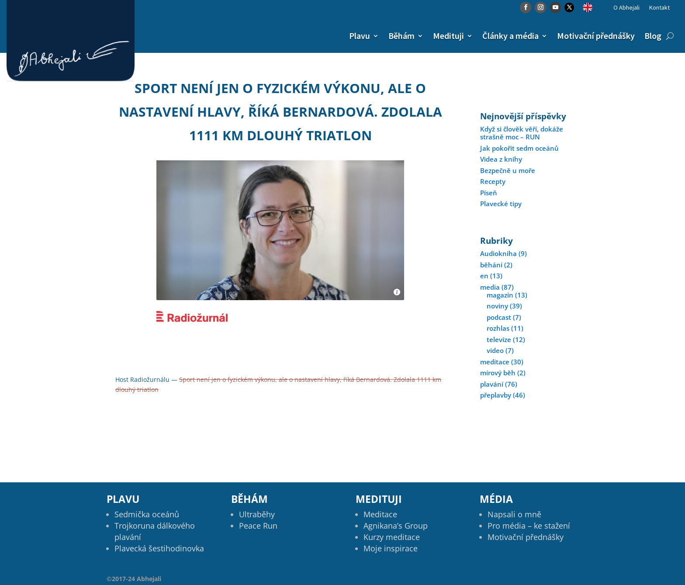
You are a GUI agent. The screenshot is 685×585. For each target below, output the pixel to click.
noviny (497, 305)
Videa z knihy (501, 159)
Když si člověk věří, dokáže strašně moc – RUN (521, 133)
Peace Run (258, 525)
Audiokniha (498, 253)
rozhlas (498, 328)
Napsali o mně (514, 514)
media (490, 287)
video (495, 350)
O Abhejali (626, 7)
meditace (494, 361)
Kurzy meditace (391, 537)
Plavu (359, 35)
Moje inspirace (390, 548)
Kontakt (659, 7)
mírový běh (497, 372)
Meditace (380, 514)
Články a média (510, 35)
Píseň (488, 192)
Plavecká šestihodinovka (159, 548)
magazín (500, 295)
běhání (491, 264)
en (484, 275)
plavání (491, 384)
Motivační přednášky (596, 35)
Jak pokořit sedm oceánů (519, 148)
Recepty (492, 181)
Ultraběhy (257, 514)
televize (499, 339)
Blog (652, 35)
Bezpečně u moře (507, 170)
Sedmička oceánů (146, 514)
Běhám (401, 35)
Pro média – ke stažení (529, 525)
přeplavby (495, 395)
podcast (499, 317)
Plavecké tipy (501, 203)
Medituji (448, 35)
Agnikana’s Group (395, 525)
